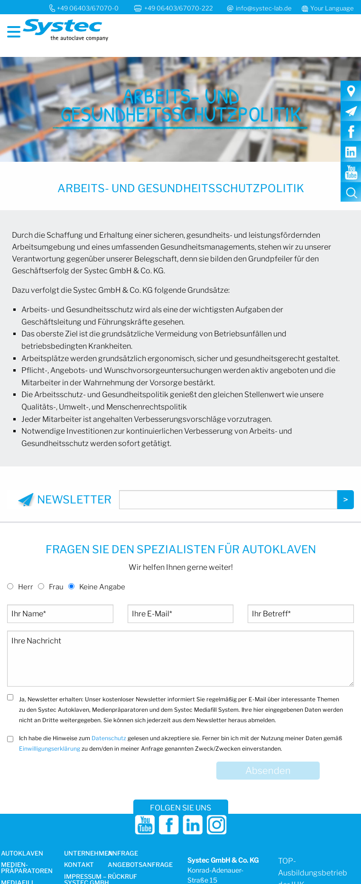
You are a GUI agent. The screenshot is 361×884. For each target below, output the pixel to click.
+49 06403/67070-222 (179, 8)
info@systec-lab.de (264, 8)
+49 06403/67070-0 (88, 8)
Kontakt (79, 865)
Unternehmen (88, 853)
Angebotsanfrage (140, 865)
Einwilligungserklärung (49, 748)
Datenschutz (109, 738)
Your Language (332, 8)
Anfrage (123, 853)
